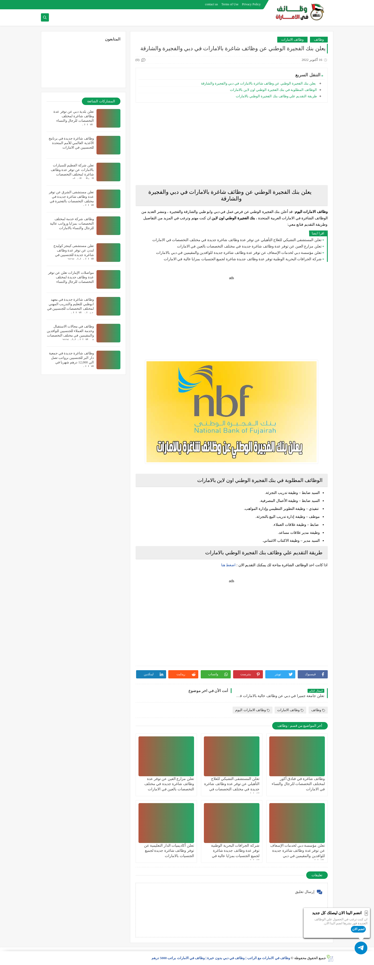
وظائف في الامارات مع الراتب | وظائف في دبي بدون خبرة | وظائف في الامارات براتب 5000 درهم (221, 958)
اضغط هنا (228, 565)
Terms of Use (229, 4)
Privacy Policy (251, 4)
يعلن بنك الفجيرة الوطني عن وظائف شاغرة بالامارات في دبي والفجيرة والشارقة (258, 83)
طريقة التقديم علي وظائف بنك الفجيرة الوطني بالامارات (276, 96)
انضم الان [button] (358, 929)
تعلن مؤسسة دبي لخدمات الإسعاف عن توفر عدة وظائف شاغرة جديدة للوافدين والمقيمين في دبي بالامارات (239, 253)
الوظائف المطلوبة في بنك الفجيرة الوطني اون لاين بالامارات (273, 90)
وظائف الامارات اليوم (252, 710)
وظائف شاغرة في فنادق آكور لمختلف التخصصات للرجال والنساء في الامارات (298, 784)
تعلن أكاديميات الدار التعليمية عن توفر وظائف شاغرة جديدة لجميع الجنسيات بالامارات (169, 851)
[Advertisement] (232, 144)
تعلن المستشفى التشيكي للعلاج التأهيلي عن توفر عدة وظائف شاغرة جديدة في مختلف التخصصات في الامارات (237, 240)
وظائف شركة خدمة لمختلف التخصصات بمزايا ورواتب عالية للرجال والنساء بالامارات (72, 223)
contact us (211, 4)
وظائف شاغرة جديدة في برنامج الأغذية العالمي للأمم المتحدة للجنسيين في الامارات (71, 142)
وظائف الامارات (292, 39)
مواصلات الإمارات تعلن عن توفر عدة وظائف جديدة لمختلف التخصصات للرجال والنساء (71, 277)
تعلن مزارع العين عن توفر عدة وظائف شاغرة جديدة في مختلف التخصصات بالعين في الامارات (249, 246)
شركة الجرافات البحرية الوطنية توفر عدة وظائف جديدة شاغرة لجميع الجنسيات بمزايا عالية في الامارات (243, 259)
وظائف (319, 39)
